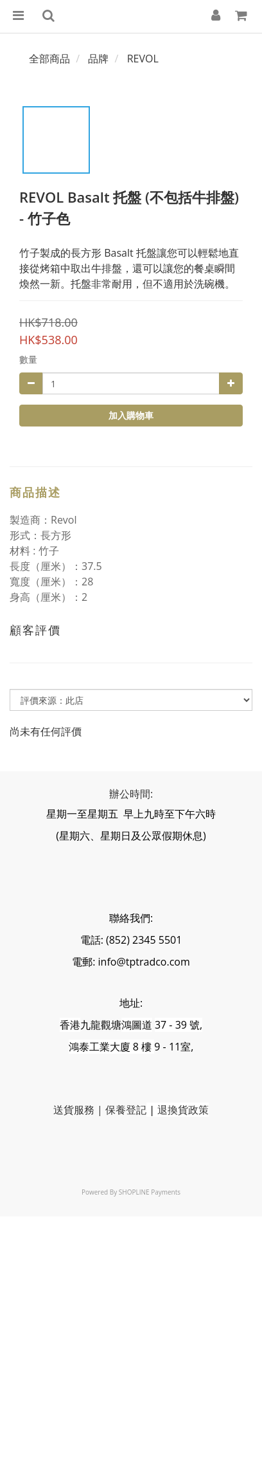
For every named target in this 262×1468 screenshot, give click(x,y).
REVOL (143, 58)
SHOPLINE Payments (149, 1192)
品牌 (98, 58)
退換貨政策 (183, 1110)
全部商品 (49, 58)
